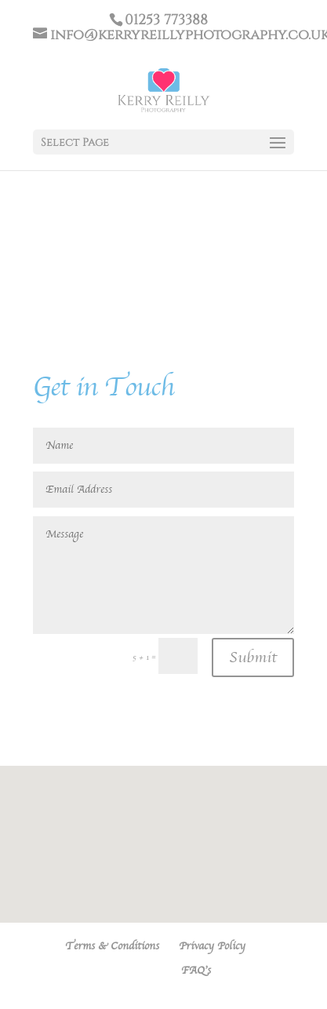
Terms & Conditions (112, 946)
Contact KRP (130, 970)
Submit (253, 657)
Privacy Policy (212, 946)
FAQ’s (196, 970)
